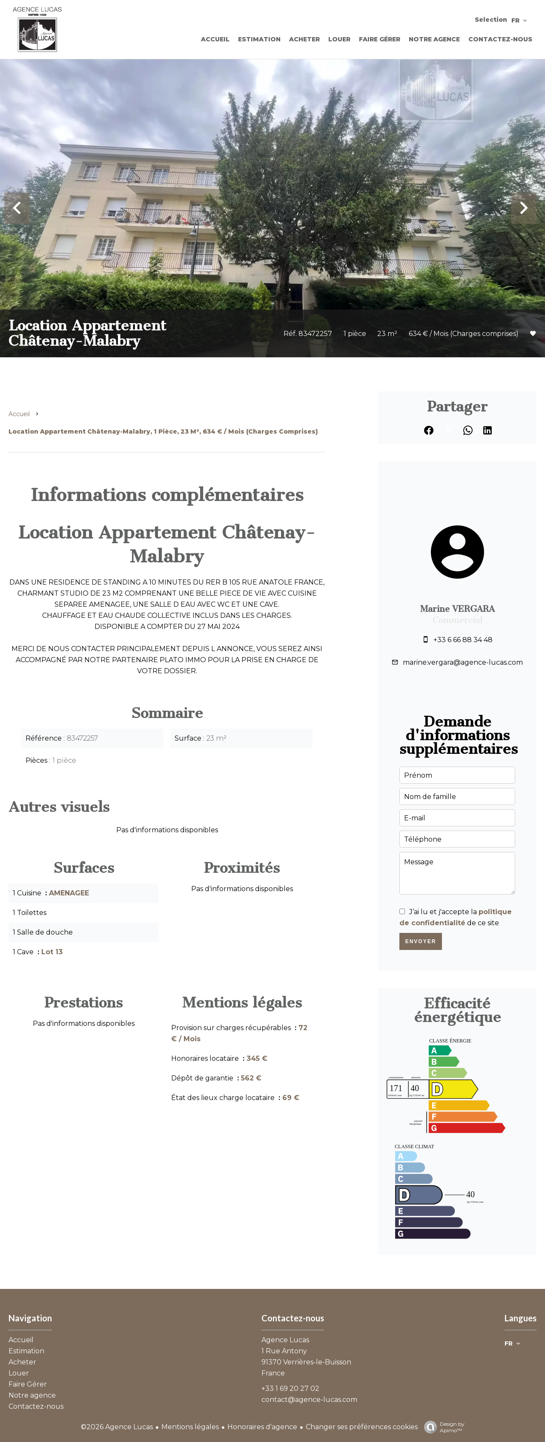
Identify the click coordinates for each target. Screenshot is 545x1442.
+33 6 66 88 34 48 (463, 640)
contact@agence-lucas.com (309, 1400)
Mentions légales (190, 1427)
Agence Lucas (285, 1340)
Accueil (19, 414)
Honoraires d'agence (262, 1427)
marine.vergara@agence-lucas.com (463, 662)
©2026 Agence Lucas (117, 1427)
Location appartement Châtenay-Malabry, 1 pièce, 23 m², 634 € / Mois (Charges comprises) (163, 431)
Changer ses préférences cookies (362, 1427)
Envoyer (420, 941)
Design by (442, 1427)
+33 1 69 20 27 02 (290, 1388)
